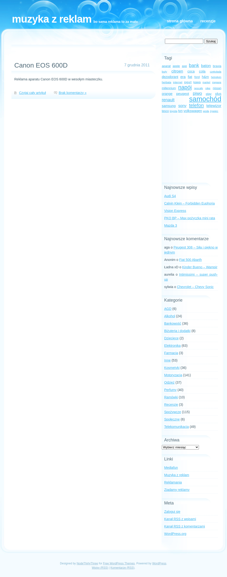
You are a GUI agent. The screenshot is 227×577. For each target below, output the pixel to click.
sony (182, 105)
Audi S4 (170, 196)
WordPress (159, 563)
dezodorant (170, 77)
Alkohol (169, 316)
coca (191, 71)
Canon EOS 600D (41, 65)
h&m (205, 77)
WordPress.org (175, 534)
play (209, 94)
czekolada (215, 71)
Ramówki (171, 397)
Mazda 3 (170, 225)
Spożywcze (172, 412)
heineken (216, 77)
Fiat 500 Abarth (190, 260)
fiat (190, 77)
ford (197, 77)
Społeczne (172, 419)
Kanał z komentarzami (184, 526)
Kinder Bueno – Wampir (199, 267)
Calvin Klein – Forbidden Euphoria (189, 203)
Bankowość (172, 323)
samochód (205, 99)
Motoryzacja (173, 375)
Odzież (169, 382)
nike (207, 88)
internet (177, 82)
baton (206, 66)
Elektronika (172, 345)
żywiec (214, 110)
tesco (165, 111)
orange (167, 94)
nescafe (198, 88)
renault (168, 100)
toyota (173, 110)
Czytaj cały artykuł (32, 93)
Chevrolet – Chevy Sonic (195, 287)
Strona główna (180, 21)
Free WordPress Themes (119, 563)
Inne (167, 360)
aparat (166, 66)
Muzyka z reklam (52, 19)
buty (164, 71)
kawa (197, 82)
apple (176, 66)
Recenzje (208, 21)
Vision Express (175, 211)
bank (194, 65)
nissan (217, 88)
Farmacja (171, 353)
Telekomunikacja (176, 427)
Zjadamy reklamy (177, 490)
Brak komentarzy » (73, 93)
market (206, 82)
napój (185, 87)
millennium (169, 88)
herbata (166, 82)
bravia (217, 66)
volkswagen (192, 111)
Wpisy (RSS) (100, 567)
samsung (169, 106)
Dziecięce (171, 338)
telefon (196, 105)
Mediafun (171, 467)
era (183, 77)
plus (218, 94)
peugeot (182, 94)
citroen (177, 71)
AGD (167, 309)
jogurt (188, 82)
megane (217, 82)
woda (206, 111)
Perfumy (170, 390)
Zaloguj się (172, 511)
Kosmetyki (172, 368)
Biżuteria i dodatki (177, 331)
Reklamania (173, 482)
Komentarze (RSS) (122, 567)
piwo (197, 93)
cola (202, 71)
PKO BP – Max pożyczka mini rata (189, 218)
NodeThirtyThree (87, 563)
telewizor (213, 106)
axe (184, 66)
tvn (180, 111)
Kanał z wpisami (180, 519)
